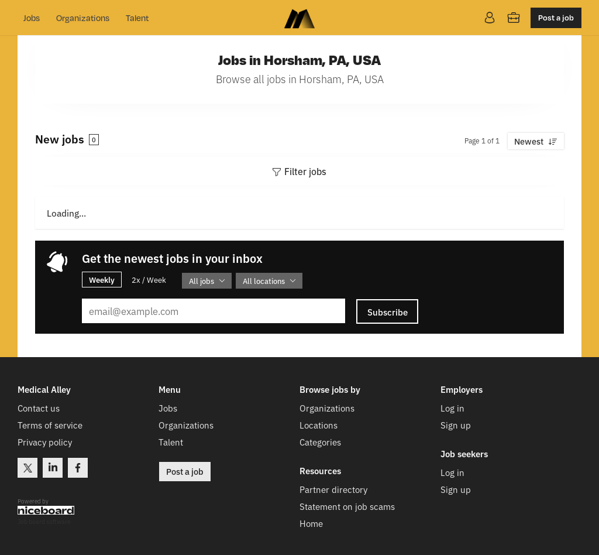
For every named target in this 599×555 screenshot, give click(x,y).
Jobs (31, 17)
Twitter (27, 468)
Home (311, 523)
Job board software (44, 522)
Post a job (556, 17)
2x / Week (149, 279)
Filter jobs (305, 171)
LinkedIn (53, 468)
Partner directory (333, 489)
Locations (319, 425)
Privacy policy (45, 442)
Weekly (102, 279)
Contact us (39, 408)
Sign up (455, 425)
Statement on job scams (347, 506)
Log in (452, 408)
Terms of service (50, 425)
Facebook (78, 468)
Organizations (82, 17)
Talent (137, 17)
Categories (320, 442)
